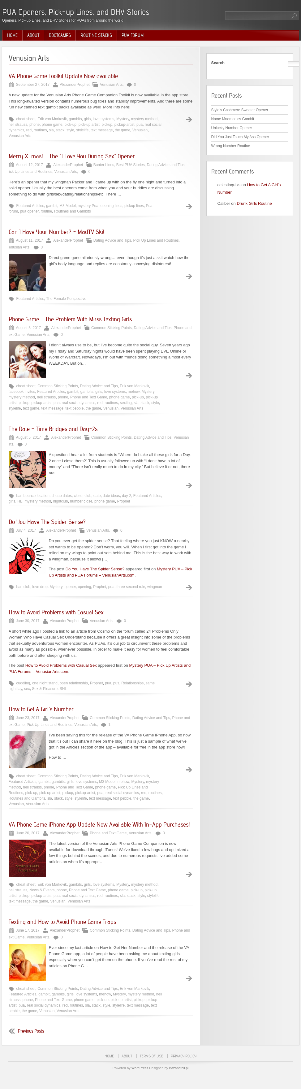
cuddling (23, 683)
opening (84, 587)
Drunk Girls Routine (254, 203)
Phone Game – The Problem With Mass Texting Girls (70, 319)
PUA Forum (133, 35)
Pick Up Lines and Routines (29, 171)
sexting (126, 403)
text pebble (75, 408)
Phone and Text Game (88, 397)
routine (46, 211)
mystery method (144, 119)
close (78, 496)
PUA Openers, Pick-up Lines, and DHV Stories (75, 12)
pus (116, 683)
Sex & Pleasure (45, 689)
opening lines (112, 206)
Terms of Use (151, 1056)
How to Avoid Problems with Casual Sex (56, 612)
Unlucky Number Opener (231, 128)
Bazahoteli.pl (178, 1068)
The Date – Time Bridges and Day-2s (53, 429)
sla (51, 130)
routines (40, 130)
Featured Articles (30, 206)
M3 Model (67, 206)
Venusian (140, 130)
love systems (103, 119)
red (29, 130)
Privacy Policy (183, 1056)
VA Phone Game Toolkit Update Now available (63, 76)
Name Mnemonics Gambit (232, 119)
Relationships (132, 683)
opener (70, 587)
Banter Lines (103, 165)
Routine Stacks (96, 35)
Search (218, 62)
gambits (75, 119)
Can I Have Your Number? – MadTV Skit (57, 231)
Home (12, 35)
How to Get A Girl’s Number (41, 709)
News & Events (41, 890)
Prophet (123, 501)
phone (34, 124)
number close (81, 501)
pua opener (29, 211)
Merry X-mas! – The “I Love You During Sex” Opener (72, 156)
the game (122, 130)
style (70, 130)
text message (102, 130)
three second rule (131, 587)
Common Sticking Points (111, 328)
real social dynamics (78, 403)
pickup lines (134, 206)
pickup (106, 124)
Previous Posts (31, 1031)
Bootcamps (60, 35)
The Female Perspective (66, 298)
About (33, 35)
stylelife (82, 130)
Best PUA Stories (130, 165)
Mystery (122, 119)
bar (19, 496)
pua (139, 124)
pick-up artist (89, 124)
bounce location (36, 496)
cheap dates (62, 496)
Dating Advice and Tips (165, 165)
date (97, 496)
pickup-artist (124, 124)
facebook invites (22, 391)
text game (31, 408)
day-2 (126, 496)
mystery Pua (88, 206)
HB (20, 501)
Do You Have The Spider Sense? (47, 521)
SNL (63, 689)
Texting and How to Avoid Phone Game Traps (62, 921)
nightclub (60, 501)
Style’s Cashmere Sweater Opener (240, 110)
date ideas (111, 496)
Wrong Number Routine (230, 146)
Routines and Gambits (72, 211)
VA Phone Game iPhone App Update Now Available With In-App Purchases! (99, 824)
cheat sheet (26, 119)
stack (60, 130)
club (87, 496)
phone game (52, 124)
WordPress (139, 1068)
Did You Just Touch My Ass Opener (240, 137)
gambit (51, 206)
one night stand (45, 683)
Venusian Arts (111, 84)
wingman (154, 587)
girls (87, 119)
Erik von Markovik (52, 119)
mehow (134, 391)
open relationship (74, 683)
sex (27, 689)
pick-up (70, 124)
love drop (40, 587)
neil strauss (18, 124)
